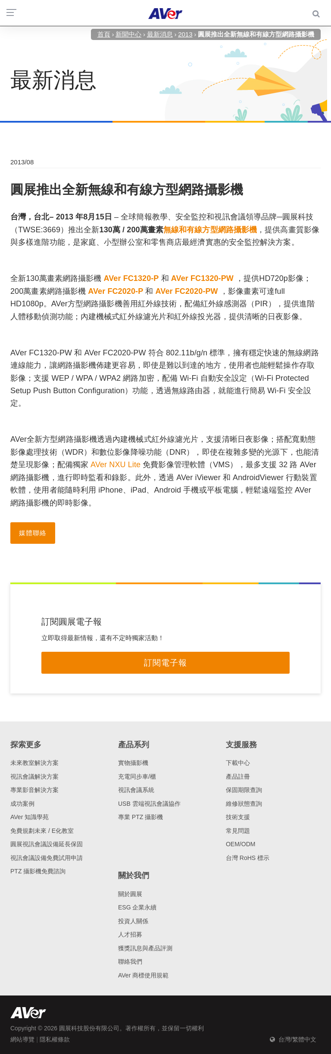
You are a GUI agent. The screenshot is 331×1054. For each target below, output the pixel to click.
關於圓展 (130, 894)
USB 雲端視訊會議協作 (149, 803)
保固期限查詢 (244, 789)
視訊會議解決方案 (34, 776)
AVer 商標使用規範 (143, 975)
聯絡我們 (130, 961)
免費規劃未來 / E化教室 (42, 830)
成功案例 (22, 803)
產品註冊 (238, 776)
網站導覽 (22, 1039)
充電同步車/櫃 (137, 776)
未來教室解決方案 (34, 762)
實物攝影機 (133, 762)
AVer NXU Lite (116, 464)
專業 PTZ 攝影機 (140, 817)
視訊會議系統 (136, 789)
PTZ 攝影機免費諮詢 (38, 871)
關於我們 (133, 875)
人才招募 (130, 934)
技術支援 (238, 817)
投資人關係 (133, 921)
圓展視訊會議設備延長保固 (46, 844)
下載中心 (238, 762)
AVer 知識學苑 (29, 817)
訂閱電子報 (165, 662)
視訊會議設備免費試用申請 (46, 857)
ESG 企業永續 (137, 907)
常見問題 (238, 830)
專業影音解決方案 (34, 789)
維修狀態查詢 (244, 803)
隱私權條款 (55, 1039)
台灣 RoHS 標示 (247, 857)
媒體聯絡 (33, 532)
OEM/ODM (240, 844)
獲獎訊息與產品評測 (145, 948)
